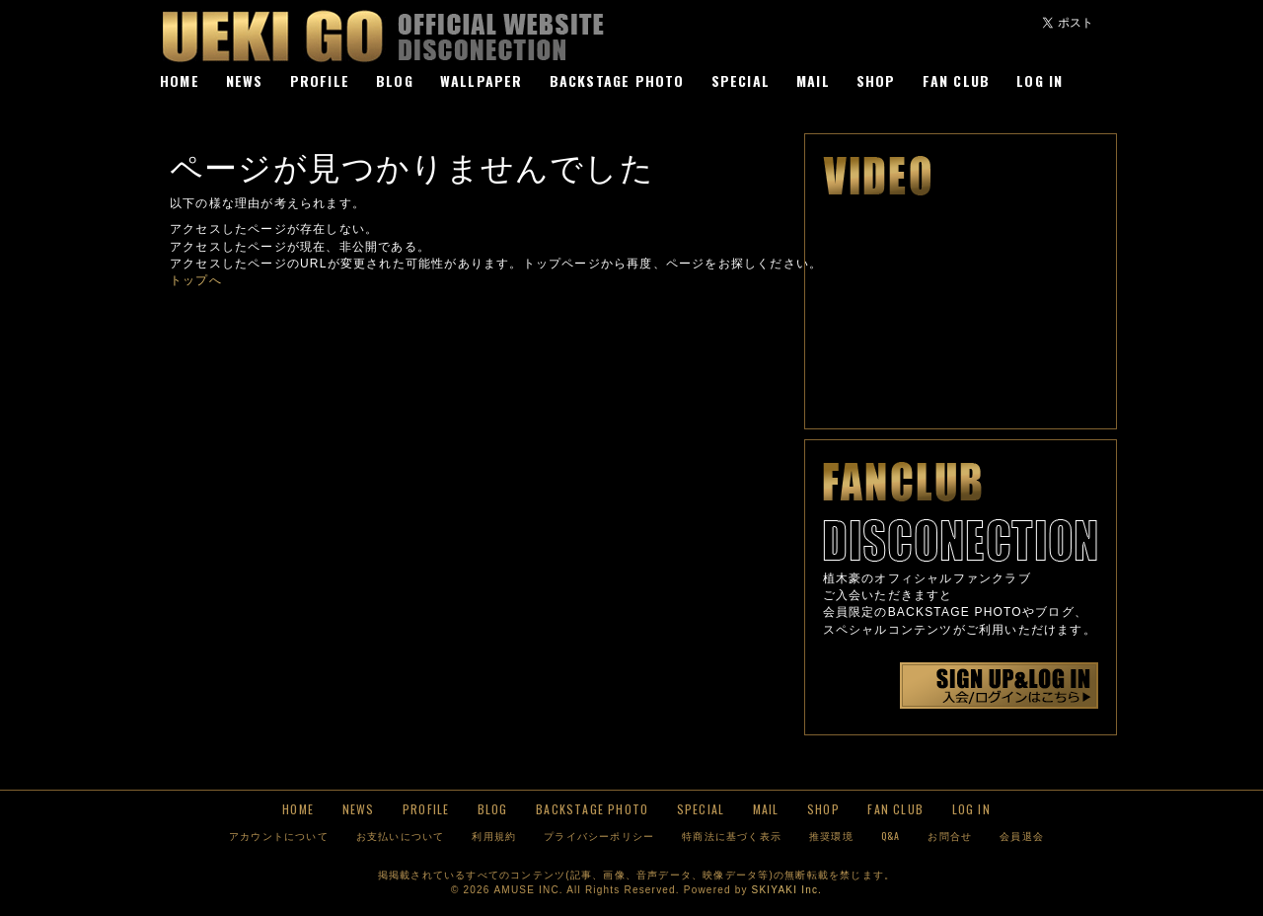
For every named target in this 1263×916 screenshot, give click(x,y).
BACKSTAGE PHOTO (617, 80)
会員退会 (1022, 835)
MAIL (813, 80)
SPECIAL (740, 80)
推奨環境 (831, 835)
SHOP (876, 80)
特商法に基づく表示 (731, 835)
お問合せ (950, 835)
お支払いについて (400, 835)
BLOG (394, 80)
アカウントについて (279, 835)
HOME (179, 80)
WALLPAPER (481, 80)
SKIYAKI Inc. (787, 889)
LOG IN (1039, 80)
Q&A (891, 835)
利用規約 (494, 835)
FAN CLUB (957, 80)
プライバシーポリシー (599, 835)
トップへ (196, 280)
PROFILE (319, 80)
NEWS (244, 80)
